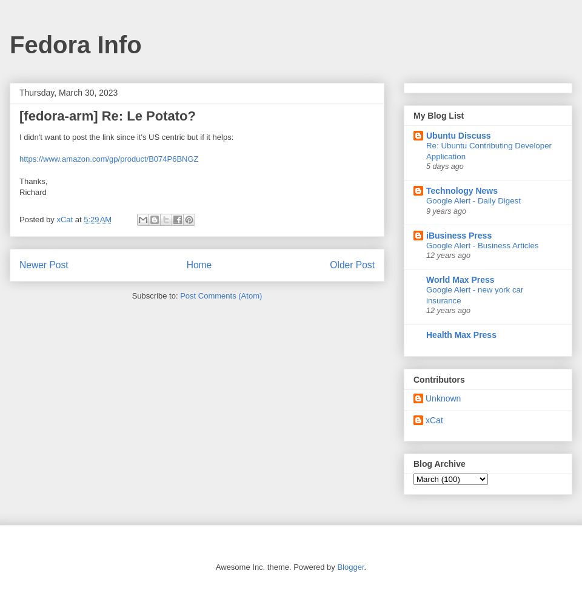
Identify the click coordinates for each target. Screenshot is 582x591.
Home (199, 265)
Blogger (350, 567)
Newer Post (44, 265)
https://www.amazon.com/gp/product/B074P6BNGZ (109, 158)
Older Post (352, 265)
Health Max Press (461, 335)
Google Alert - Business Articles (482, 245)
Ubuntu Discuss (458, 135)
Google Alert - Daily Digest (473, 200)
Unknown (443, 398)
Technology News (462, 191)
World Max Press (460, 280)
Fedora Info (76, 44)
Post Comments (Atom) (221, 295)
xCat (434, 420)
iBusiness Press (459, 235)
